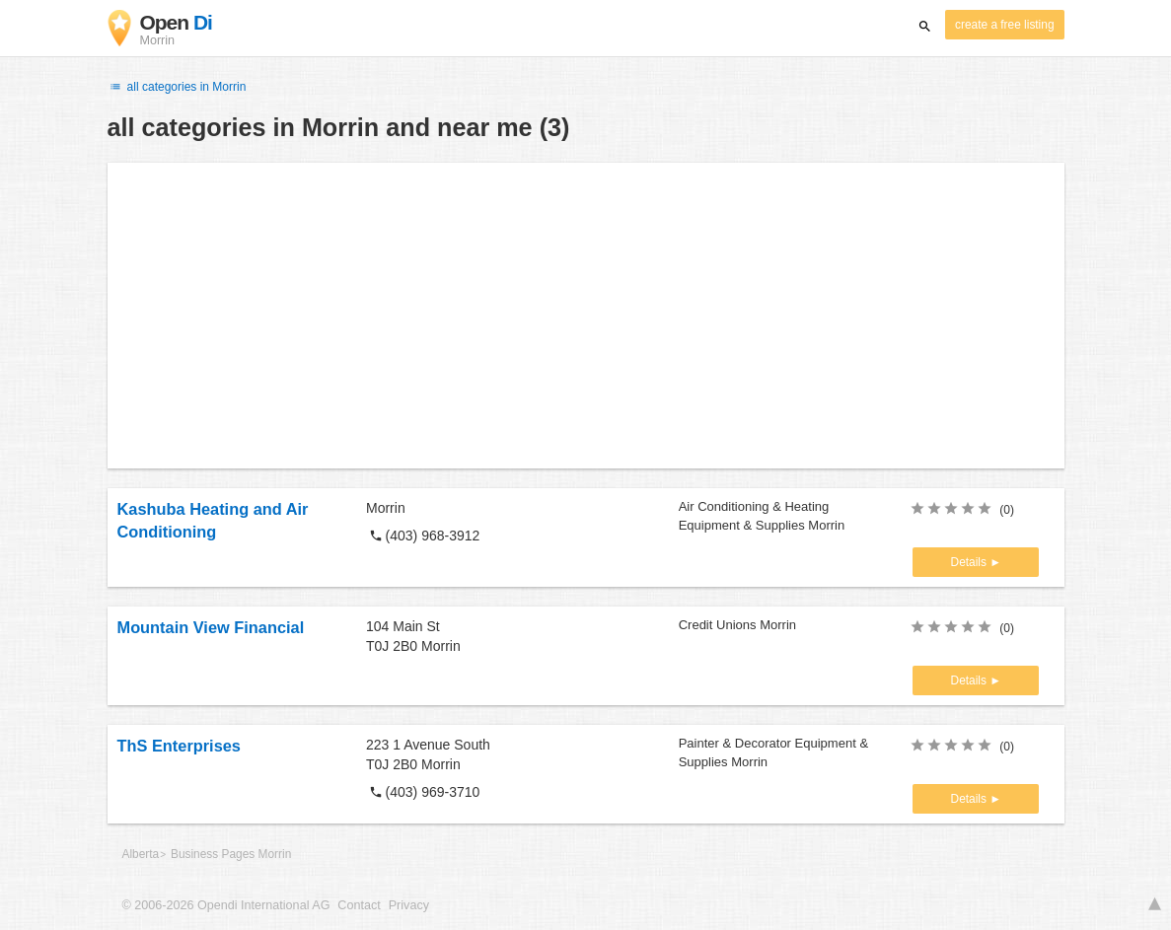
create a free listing (1004, 25)
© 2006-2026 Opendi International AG (226, 905)
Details (970, 562)
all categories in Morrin (177, 87)
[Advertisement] (586, 316)
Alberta (141, 854)
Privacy (409, 905)
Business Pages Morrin (231, 854)
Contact (358, 905)
